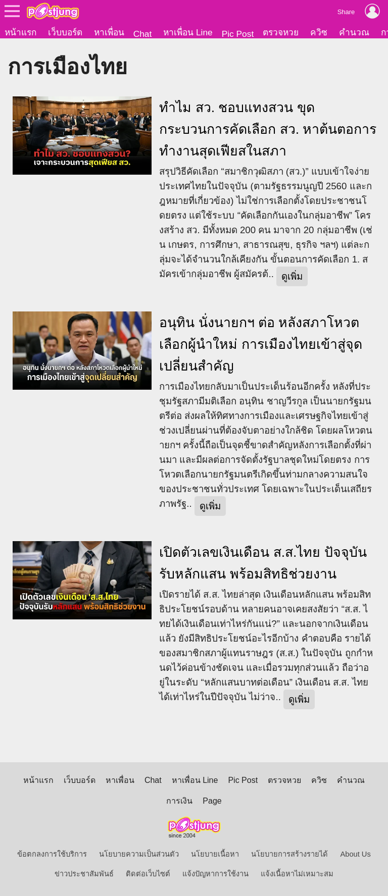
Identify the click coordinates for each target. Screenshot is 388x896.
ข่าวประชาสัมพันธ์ (84, 874)
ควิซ (318, 32)
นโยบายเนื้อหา (215, 854)
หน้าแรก (20, 32)
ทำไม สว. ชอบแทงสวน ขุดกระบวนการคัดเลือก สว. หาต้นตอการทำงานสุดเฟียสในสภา (267, 129)
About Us (356, 854)
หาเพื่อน (109, 32)
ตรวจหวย (281, 32)
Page (212, 801)
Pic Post (238, 34)
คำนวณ (354, 32)
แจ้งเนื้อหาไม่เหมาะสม (297, 874)
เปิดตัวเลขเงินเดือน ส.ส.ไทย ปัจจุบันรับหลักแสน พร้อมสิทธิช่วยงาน (263, 563)
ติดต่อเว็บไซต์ (148, 874)
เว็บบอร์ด (65, 32)
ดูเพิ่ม (292, 276)
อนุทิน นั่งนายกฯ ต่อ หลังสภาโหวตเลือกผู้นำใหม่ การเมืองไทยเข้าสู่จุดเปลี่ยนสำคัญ (260, 344)
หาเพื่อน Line (188, 32)
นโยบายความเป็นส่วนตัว (139, 854)
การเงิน (179, 801)
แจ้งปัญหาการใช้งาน (215, 874)
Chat (142, 34)
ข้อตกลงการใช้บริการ (52, 854)
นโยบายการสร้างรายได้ (289, 854)
